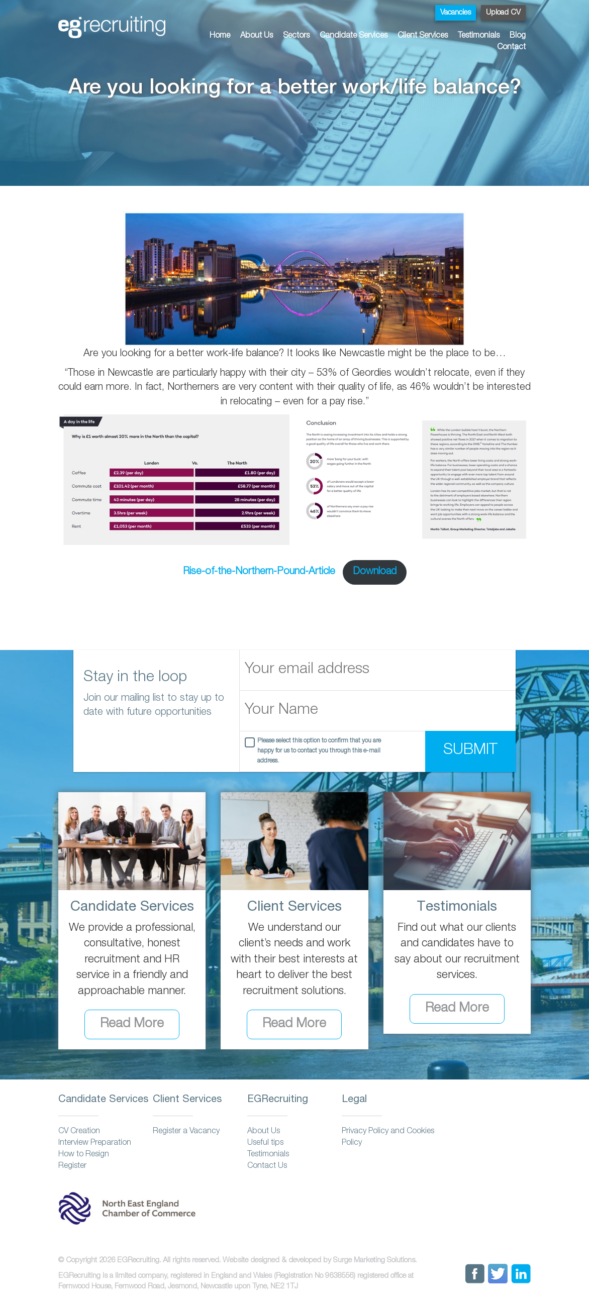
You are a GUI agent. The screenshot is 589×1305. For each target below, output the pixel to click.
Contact (511, 48)
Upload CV (503, 13)
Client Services (423, 36)
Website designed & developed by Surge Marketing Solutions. (320, 1260)
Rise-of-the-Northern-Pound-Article (259, 572)
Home (220, 36)
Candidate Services (353, 36)
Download (375, 572)
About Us (256, 36)
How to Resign (83, 1155)
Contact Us (267, 1166)
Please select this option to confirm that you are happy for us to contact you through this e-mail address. (319, 751)
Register (72, 1166)
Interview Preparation (94, 1143)
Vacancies (455, 13)
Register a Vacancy (186, 1132)
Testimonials (479, 36)
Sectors (296, 36)
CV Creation (79, 1132)
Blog (518, 36)
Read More (132, 1024)
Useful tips (265, 1143)
